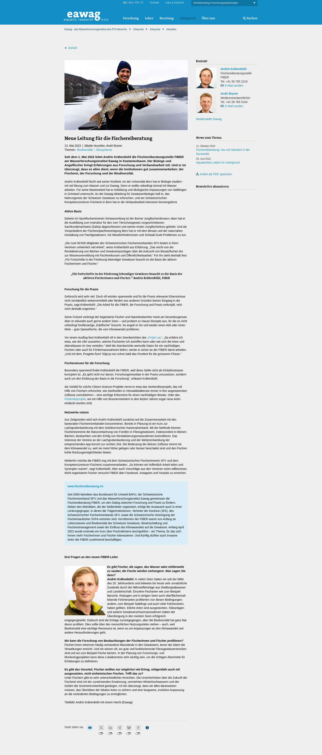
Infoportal (188, 18)
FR (137, 2)
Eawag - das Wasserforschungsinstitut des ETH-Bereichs (95, 29)
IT (142, 2)
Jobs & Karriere (174, 2)
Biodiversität (85, 149)
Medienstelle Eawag (209, 119)
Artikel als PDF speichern (214, 174)
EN (131, 2)
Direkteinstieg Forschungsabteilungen (224, 3)
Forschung (131, 18)
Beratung (167, 18)
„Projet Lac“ (154, 337)
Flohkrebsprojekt (75, 399)
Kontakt (154, 2)
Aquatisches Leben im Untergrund (218, 162)
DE (125, 2)
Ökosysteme (104, 149)
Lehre (149, 18)
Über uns (208, 18)
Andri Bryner (229, 93)
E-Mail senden (234, 85)
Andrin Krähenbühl (234, 68)
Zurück (72, 47)
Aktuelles (171, 29)
